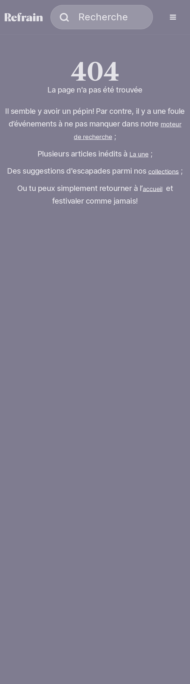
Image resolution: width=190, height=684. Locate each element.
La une (138, 154)
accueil (153, 188)
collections (163, 171)
